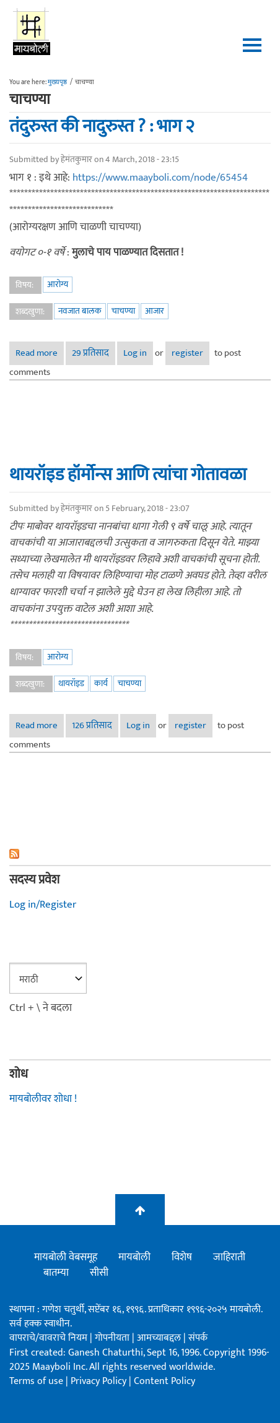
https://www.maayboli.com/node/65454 (160, 177)
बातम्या (56, 1272)
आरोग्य (57, 284)
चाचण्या (123, 311)
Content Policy (164, 1381)
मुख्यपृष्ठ (57, 82)
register (187, 353)
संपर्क (198, 1338)
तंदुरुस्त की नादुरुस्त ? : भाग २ (101, 126)
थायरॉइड (71, 683)
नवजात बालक (80, 311)
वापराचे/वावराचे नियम (48, 1338)
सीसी (99, 1272)
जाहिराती (229, 1257)
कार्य (101, 683)
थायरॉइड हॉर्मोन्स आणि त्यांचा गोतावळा (128, 474)
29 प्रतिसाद (90, 353)
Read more (39, 353)
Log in (135, 353)
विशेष (182, 1257)
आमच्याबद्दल (160, 1338)
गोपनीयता (113, 1338)
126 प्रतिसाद (92, 725)
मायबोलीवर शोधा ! (43, 1098)
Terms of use (36, 1381)
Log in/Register (42, 904)
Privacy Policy (100, 1381)
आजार (154, 311)
